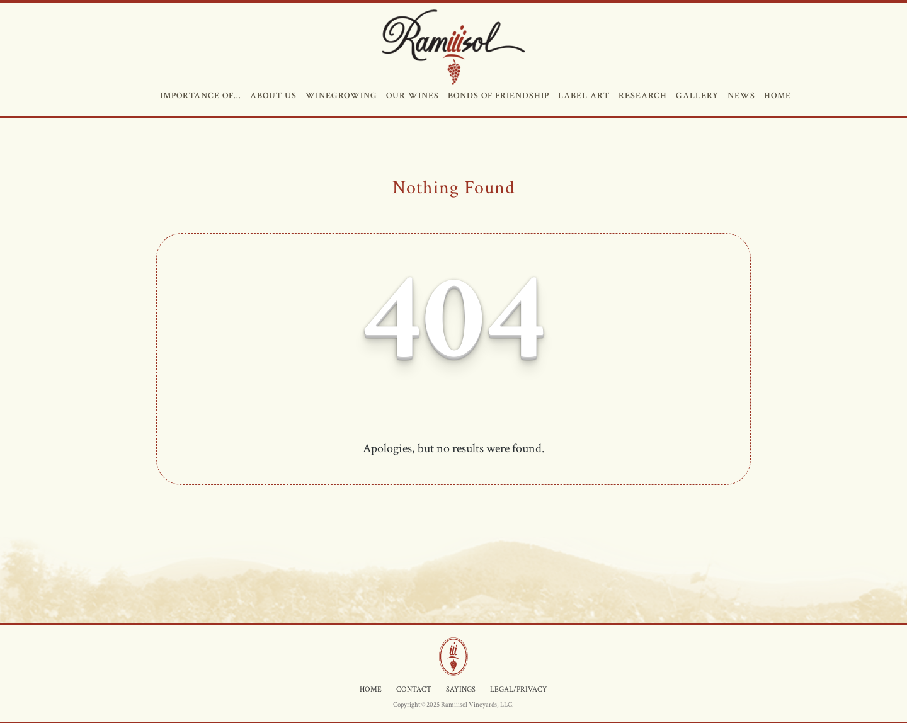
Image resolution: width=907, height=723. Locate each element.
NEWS (740, 95)
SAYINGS (461, 689)
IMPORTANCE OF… (199, 95)
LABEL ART (582, 95)
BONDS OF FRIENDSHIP (497, 95)
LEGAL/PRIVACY (518, 689)
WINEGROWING (340, 95)
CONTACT (413, 689)
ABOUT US (272, 95)
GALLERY (696, 95)
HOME (776, 95)
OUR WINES (411, 95)
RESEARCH (641, 95)
